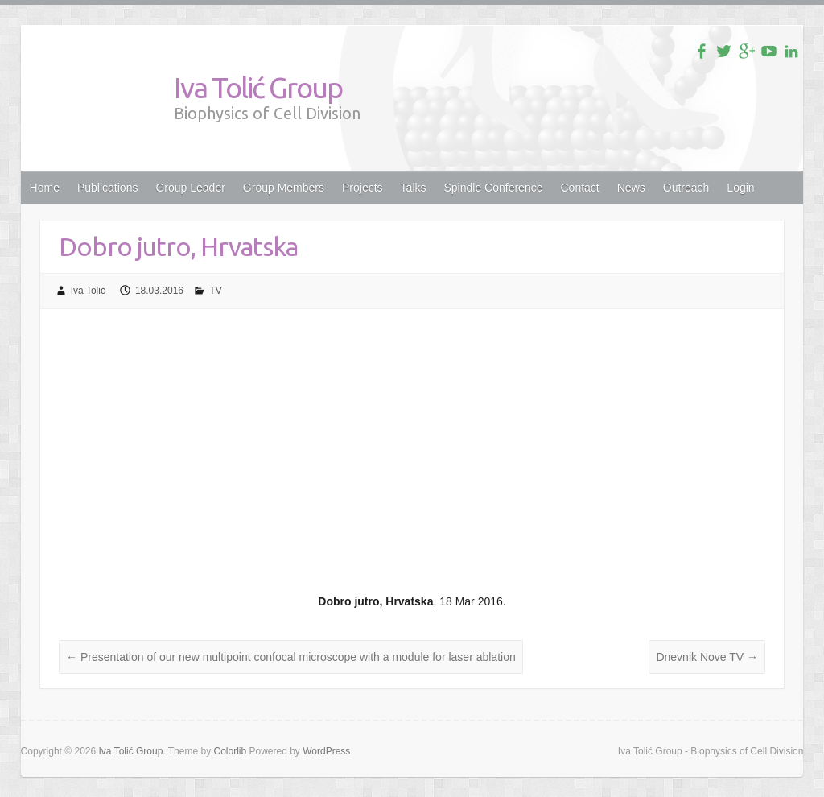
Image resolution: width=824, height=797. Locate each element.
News (631, 187)
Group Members (283, 187)
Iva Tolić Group (258, 87)
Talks (413, 187)
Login (740, 187)
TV (215, 290)
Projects (362, 187)
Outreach (686, 187)
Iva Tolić (88, 290)
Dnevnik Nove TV (707, 656)
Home (45, 187)
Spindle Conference (493, 187)
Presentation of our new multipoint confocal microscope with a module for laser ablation (291, 656)
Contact (579, 187)
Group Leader (190, 187)
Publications (107, 187)
